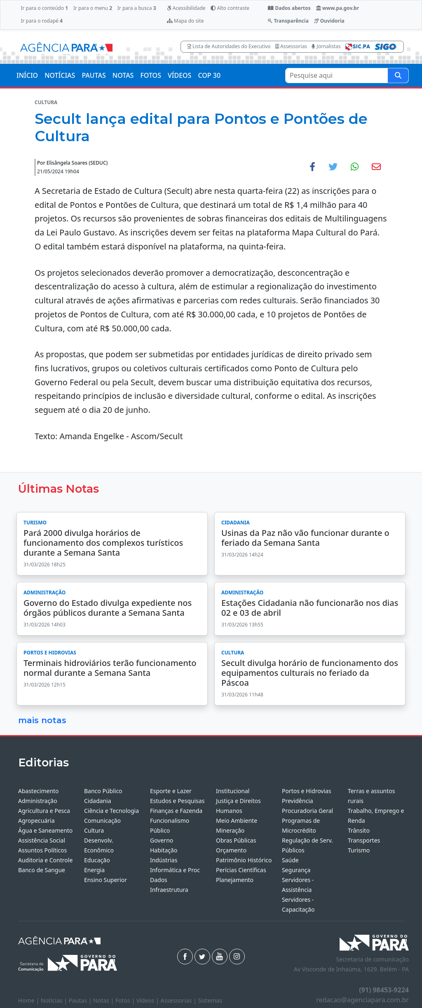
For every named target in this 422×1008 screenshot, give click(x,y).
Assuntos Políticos (42, 850)
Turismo (359, 850)
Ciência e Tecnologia (111, 811)
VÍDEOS (179, 75)
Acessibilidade (186, 8)
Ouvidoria (329, 20)
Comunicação (102, 820)
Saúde (290, 860)
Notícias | (55, 1000)
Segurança (296, 870)
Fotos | (125, 1000)
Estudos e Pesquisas (177, 801)
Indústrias (163, 860)
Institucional (232, 791)
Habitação (163, 850)
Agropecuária (36, 820)
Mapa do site (185, 20)
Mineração (230, 830)
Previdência (297, 801)
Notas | (104, 1000)
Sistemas (210, 1000)
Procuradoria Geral (307, 811)
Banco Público (103, 791)
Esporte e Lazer (171, 791)
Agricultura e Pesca (44, 811)
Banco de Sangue (41, 870)
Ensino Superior (105, 880)
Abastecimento (38, 791)
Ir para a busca (136, 8)
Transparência (288, 20)
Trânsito (359, 830)
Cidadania (97, 801)
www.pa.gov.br (337, 8)
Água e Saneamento (45, 830)
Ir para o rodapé (41, 20)
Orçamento (231, 850)
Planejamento (234, 880)
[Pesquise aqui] (398, 75)
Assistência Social (41, 840)
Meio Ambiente (236, 820)
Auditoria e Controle (45, 860)
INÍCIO (27, 75)
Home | (29, 1000)
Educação (97, 860)
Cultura (94, 830)
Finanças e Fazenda (176, 811)
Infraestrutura (169, 890)
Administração (37, 801)
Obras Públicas (236, 840)
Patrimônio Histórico (244, 860)
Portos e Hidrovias (306, 791)
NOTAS (123, 75)
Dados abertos (289, 8)
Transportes (364, 840)
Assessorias (291, 46)
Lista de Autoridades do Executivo (229, 46)
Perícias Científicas (241, 870)
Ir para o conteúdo (44, 8)
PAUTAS (94, 75)
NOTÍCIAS (60, 75)
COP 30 (209, 75)
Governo (161, 840)
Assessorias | (179, 1000)
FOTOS (150, 75)
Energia (94, 870)
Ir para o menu (92, 8)
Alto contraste (230, 8)
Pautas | (81, 1000)
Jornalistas (326, 46)
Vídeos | (148, 1000)
